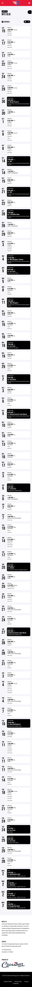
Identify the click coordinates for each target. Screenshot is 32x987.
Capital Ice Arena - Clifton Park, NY (16, 876)
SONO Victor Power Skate (14, 518)
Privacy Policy (18, 981)
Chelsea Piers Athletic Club (14, 490)
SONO (9, 56)
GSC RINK (10, 290)
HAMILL (9, 31)
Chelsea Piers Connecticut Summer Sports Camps (18, 104)
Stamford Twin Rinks (12, 273)
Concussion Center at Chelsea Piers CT (17, 570)
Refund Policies (8, 981)
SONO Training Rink (12, 173)
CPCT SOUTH (11, 587)
